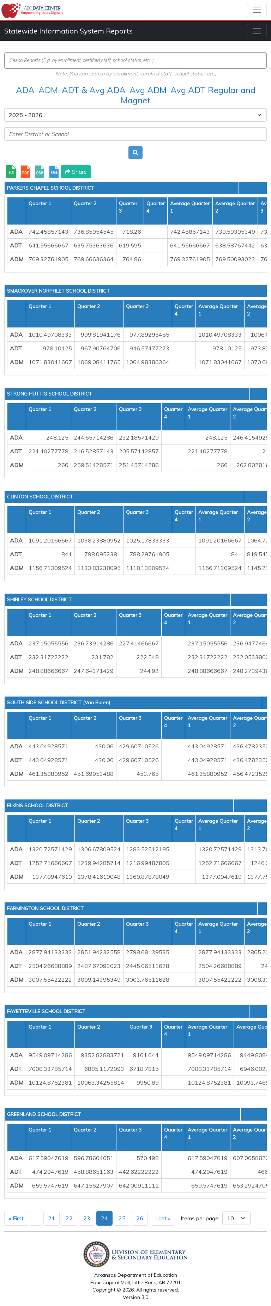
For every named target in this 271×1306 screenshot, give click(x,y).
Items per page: (200, 1218)
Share (76, 171)
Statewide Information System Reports (68, 30)
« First (16, 1218)
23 (86, 1218)
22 (69, 1218)
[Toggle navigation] (257, 10)
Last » (162, 1218)
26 (139, 1218)
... (35, 1218)
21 (51, 1218)
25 (122, 1218)
